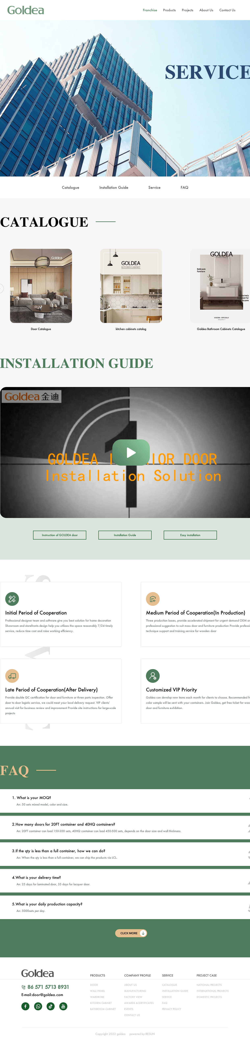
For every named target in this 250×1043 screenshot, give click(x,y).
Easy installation (190, 535)
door (94, 984)
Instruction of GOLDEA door (60, 535)
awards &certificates (139, 1003)
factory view (133, 996)
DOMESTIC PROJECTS (209, 996)
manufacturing (135, 990)
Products (169, 10)
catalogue (169, 984)
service (167, 996)
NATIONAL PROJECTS (209, 984)
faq (164, 1003)
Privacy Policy (171, 1009)
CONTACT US (132, 1015)
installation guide (175, 990)
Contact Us (227, 10)
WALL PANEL (97, 990)
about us (130, 984)
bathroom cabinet (103, 1009)
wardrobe (97, 996)
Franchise (150, 10)
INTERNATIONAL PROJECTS (213, 990)
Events (128, 1009)
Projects (187, 10)
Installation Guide (125, 535)
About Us (206, 10)
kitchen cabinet (101, 1003)
